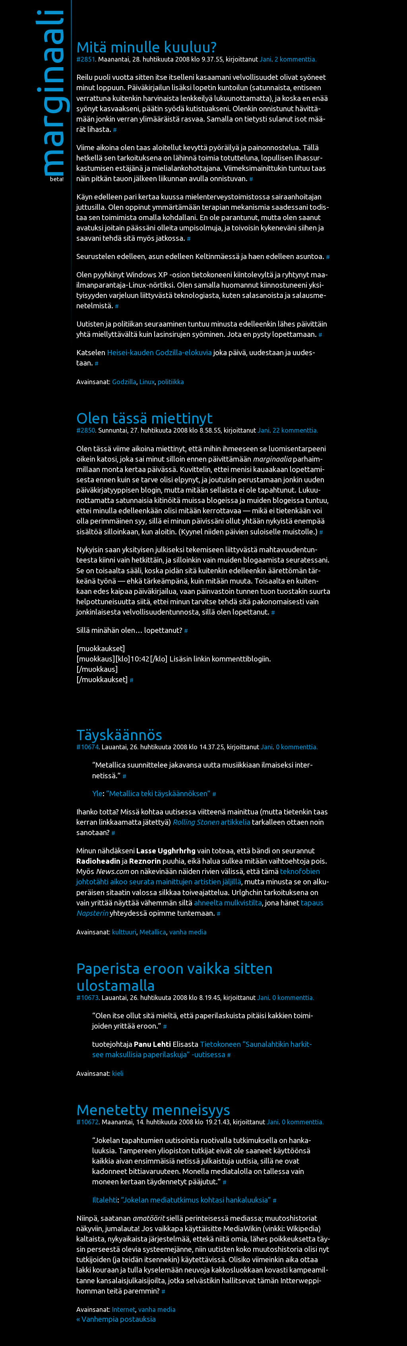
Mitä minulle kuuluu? (146, 47)
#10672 (87, 1122)
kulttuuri (124, 932)
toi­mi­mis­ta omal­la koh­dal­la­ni (149, 217)
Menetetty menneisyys (153, 1109)
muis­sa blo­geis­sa (210, 500)
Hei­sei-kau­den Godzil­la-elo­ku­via (159, 352)
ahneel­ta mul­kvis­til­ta (228, 903)
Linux (147, 381)
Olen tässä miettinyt (144, 418)
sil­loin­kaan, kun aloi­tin (139, 532)
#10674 (87, 746)
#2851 (85, 59)
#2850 (85, 430)
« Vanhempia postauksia (116, 1319)
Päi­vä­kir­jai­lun (148, 87)
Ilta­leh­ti (104, 1200)
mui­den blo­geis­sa (275, 500)
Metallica (153, 932)
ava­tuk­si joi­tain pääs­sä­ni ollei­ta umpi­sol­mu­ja (148, 228)
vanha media (188, 932)
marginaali (50, 93)
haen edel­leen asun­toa (285, 256)
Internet (123, 1309)
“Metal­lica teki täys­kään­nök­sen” (158, 793)
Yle (97, 793)
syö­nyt (87, 108)
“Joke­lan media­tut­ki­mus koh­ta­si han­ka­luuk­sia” (196, 1200)
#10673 (87, 997)
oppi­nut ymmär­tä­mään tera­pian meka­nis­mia (197, 207)
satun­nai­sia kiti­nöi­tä (148, 500)
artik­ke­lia (211, 822)
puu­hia (156, 861)
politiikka (171, 381)
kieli (118, 1073)
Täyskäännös (119, 734)
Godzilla (124, 381)
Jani (265, 59)
